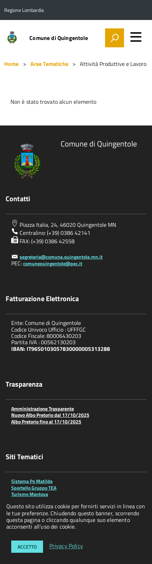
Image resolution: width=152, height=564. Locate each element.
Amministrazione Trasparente (42, 408)
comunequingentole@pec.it (52, 263)
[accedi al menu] (135, 36)
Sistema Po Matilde (32, 481)
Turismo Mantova (29, 494)
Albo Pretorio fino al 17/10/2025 (46, 421)
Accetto (27, 546)
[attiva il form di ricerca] (114, 37)
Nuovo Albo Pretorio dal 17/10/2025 (50, 415)
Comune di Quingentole (58, 38)
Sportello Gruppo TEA (33, 487)
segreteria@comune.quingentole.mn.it (61, 256)
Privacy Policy (66, 546)
